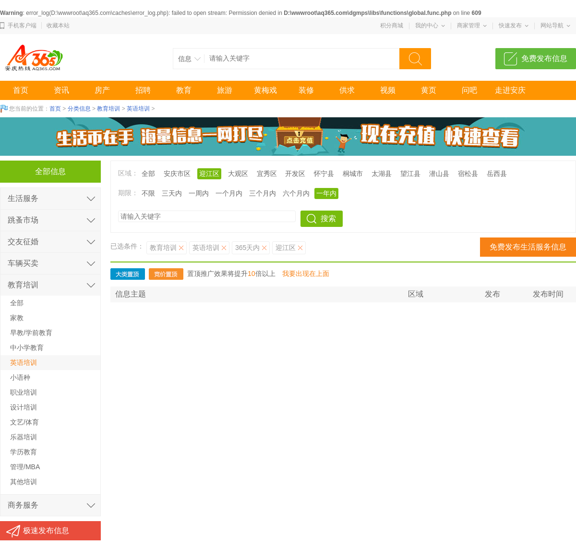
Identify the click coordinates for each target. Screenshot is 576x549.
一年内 (326, 193)
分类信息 (79, 108)
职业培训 (23, 392)
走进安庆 (510, 90)
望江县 (410, 173)
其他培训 (23, 482)
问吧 (469, 90)
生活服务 (23, 198)
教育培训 (108, 108)
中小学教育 (27, 347)
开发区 (295, 173)
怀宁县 (324, 173)
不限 (148, 193)
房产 (102, 90)
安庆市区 (177, 173)
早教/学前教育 (31, 333)
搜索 (328, 218)
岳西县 (497, 173)
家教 (17, 318)
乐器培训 (23, 437)
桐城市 (353, 173)
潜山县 (439, 173)
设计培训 (23, 407)
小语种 (20, 377)
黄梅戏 (265, 90)
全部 (148, 173)
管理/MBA (25, 467)
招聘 (143, 90)
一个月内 (229, 193)
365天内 (247, 247)
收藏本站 (58, 25)
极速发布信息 (46, 530)
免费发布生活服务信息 (528, 247)
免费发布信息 (544, 58)
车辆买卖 (23, 263)
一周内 (199, 193)
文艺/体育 (24, 422)
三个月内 (262, 193)
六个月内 (296, 193)
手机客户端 (22, 25)
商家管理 (468, 25)
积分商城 (391, 25)
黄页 (428, 90)
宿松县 (468, 173)
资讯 (61, 90)
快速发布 (510, 25)
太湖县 (382, 173)
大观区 (238, 173)
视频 (388, 90)
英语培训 (138, 108)
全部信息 (50, 171)
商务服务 (23, 505)
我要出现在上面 (305, 273)
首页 (20, 90)
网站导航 (552, 25)
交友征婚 (23, 241)
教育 (184, 90)
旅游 (224, 90)
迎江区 (209, 173)
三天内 (172, 193)
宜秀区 (267, 173)
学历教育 (23, 452)
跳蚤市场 (23, 220)
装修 (306, 90)
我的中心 (426, 25)
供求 (347, 90)
